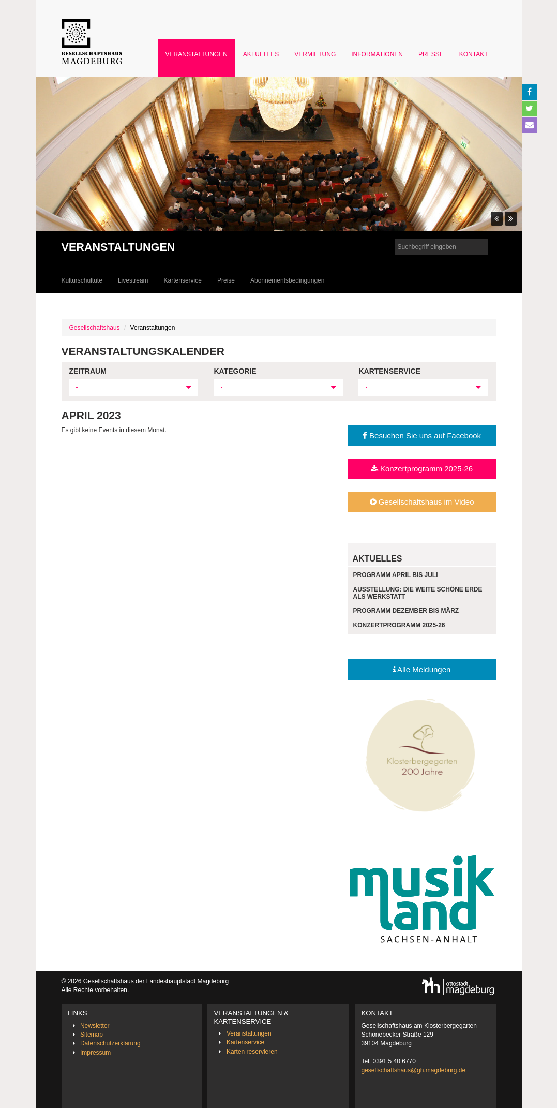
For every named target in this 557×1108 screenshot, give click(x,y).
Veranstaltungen (196, 54)
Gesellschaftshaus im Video (422, 501)
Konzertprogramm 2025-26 (422, 468)
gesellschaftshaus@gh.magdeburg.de (414, 1070)
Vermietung (315, 54)
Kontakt (473, 54)
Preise (226, 280)
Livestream (133, 280)
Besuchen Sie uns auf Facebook (422, 435)
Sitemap (91, 1034)
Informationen (377, 54)
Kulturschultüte (82, 280)
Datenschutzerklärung (110, 1043)
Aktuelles (261, 54)
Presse (431, 54)
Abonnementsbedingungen (287, 280)
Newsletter (95, 1025)
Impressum (95, 1052)
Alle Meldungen (422, 669)
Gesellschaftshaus (94, 327)
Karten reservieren (252, 1051)
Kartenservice (183, 280)
